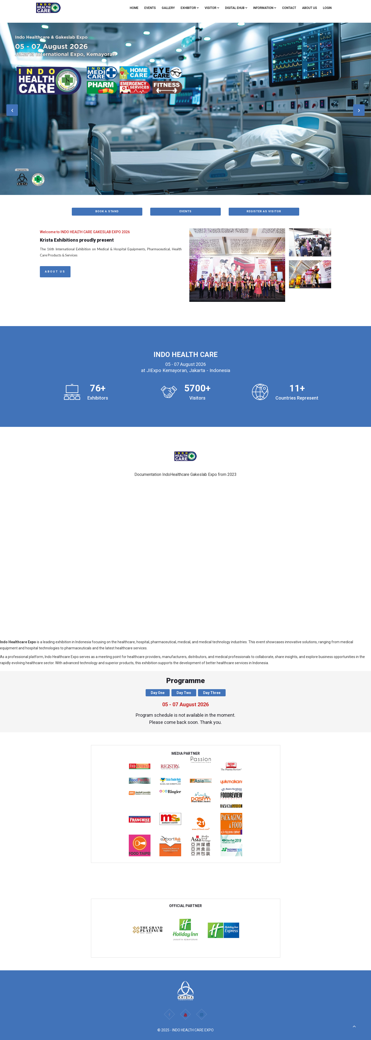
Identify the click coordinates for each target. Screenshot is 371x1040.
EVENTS (150, 8)
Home (134, 8)
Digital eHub (236, 8)
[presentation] (12, 110)
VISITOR (212, 8)
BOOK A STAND (107, 211)
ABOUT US (309, 8)
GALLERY (168, 8)
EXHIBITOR (190, 8)
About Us (55, 271)
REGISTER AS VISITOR (264, 211)
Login (327, 8)
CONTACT (289, 8)
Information (264, 8)
